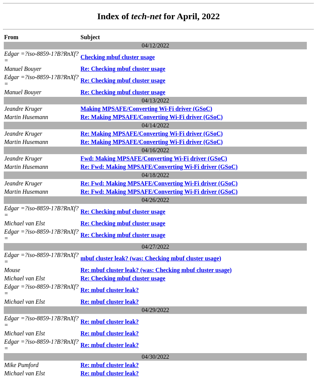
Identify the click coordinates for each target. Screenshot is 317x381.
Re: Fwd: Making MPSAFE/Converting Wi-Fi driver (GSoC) (159, 167)
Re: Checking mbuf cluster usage (122, 69)
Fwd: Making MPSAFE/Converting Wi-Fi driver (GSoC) (153, 158)
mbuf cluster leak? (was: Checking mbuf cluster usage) (150, 258)
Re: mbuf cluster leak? (109, 290)
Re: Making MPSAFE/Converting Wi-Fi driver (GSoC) (151, 117)
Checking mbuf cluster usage (117, 57)
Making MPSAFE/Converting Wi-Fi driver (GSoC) (146, 109)
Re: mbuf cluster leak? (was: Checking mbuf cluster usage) (156, 270)
